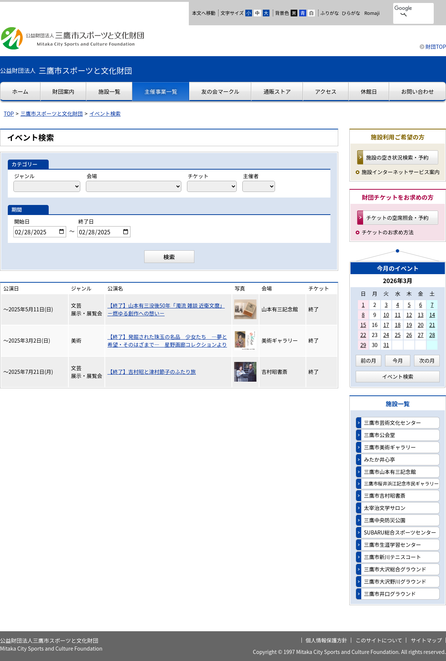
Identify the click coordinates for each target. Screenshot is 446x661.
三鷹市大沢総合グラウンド (395, 569)
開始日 (22, 221)
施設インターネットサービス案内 (401, 172)
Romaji (371, 13)
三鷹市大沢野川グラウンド (395, 581)
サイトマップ (426, 640)
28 (432, 334)
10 (386, 314)
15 (363, 324)
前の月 (368, 360)
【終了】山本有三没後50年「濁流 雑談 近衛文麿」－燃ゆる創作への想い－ (166, 309)
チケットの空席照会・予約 (397, 217)
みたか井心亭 (379, 459)
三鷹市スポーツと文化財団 (51, 113)
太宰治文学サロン (384, 507)
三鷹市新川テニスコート (392, 557)
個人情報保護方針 (326, 640)
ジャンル (24, 176)
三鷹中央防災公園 (384, 520)
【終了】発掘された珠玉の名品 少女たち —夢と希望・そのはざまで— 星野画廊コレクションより (167, 340)
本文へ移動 (203, 12)
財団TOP (436, 46)
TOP (9, 113)
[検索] (403, 8)
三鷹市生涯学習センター (392, 544)
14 (432, 314)
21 (432, 324)
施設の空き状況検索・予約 (397, 157)
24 (386, 334)
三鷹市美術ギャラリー (390, 447)
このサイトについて (379, 640)
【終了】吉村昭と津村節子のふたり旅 (151, 371)
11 (398, 314)
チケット (198, 176)
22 (363, 334)
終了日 (86, 221)
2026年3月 (398, 280)
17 (386, 324)
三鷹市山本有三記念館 (390, 471)
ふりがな (329, 12)
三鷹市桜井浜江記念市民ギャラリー (401, 483)
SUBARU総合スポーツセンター (400, 532)
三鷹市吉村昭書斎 (384, 495)
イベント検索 (105, 113)
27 (421, 334)
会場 (92, 176)
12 (409, 314)
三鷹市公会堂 (379, 435)
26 (409, 334)
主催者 (251, 176)
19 (409, 324)
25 (398, 334)
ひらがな (351, 13)
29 (363, 345)
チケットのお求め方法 (388, 232)
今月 (397, 360)
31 (386, 345)
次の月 (427, 360)
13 (421, 314)
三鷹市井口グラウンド (390, 593)
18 (398, 324)
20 (421, 324)
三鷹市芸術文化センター (392, 422)
